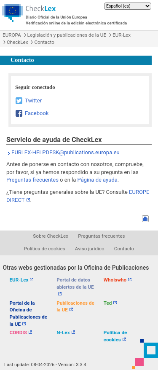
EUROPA (12, 35)
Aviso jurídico (89, 249)
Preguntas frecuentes (32, 180)
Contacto (44, 42)
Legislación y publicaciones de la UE (66, 35)
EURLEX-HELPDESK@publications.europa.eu (65, 152)
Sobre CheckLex (50, 236)
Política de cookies (44, 249)
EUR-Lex (121, 35)
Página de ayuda (98, 180)
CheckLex (17, 42)
